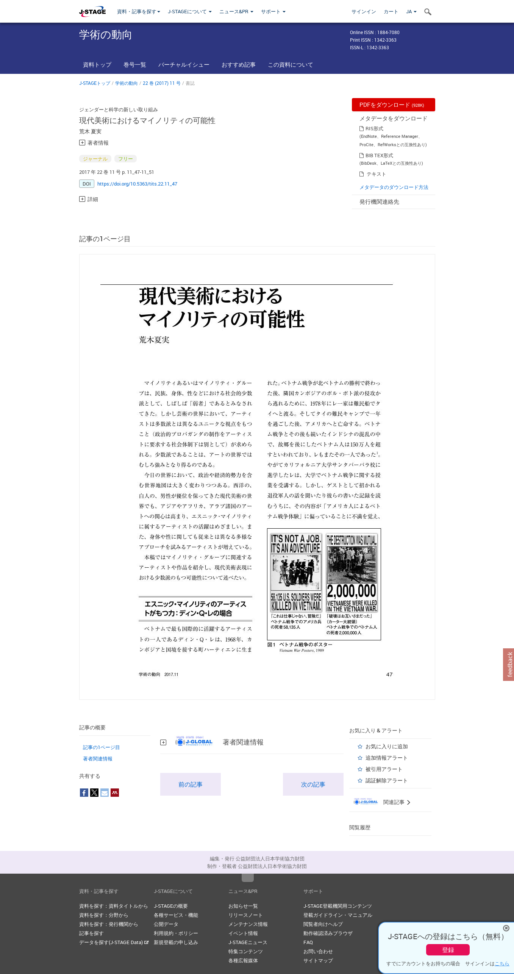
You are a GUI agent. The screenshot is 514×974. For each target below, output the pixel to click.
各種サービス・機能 (176, 915)
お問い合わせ (318, 951)
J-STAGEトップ (94, 83)
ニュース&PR (236, 11)
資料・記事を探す (138, 11)
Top (248, 878)
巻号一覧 (134, 64)
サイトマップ (318, 960)
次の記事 (313, 784)
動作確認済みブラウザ (328, 933)
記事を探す (91, 933)
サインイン (364, 11)
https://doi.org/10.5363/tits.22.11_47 (137, 183)
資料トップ (97, 64)
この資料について (290, 64)
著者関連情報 (97, 758)
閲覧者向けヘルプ (323, 924)
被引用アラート (384, 769)
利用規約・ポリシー (176, 933)
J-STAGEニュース (247, 942)
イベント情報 (243, 933)
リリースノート (245, 915)
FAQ (308, 942)
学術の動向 (126, 83)
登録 (448, 950)
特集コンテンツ (245, 951)
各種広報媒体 (243, 960)
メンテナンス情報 (248, 924)
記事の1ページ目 (101, 747)
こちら (502, 963)
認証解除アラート (387, 780)
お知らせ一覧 (243, 905)
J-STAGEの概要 (171, 905)
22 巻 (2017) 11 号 (162, 83)
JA (411, 11)
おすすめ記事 (239, 64)
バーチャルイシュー (183, 64)
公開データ (166, 924)
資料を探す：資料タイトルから (113, 905)
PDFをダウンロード (391, 104)
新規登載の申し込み (176, 942)
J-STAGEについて (190, 11)
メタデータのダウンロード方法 (393, 187)
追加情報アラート (387, 757)
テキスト (376, 173)
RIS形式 (374, 128)
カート (391, 11)
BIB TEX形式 (379, 155)
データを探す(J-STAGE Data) (114, 942)
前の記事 (190, 784)
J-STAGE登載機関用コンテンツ (337, 905)
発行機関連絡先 (379, 201)
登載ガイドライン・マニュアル (337, 915)
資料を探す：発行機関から (108, 924)
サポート (273, 11)
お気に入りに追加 (387, 746)
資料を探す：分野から (103, 915)
